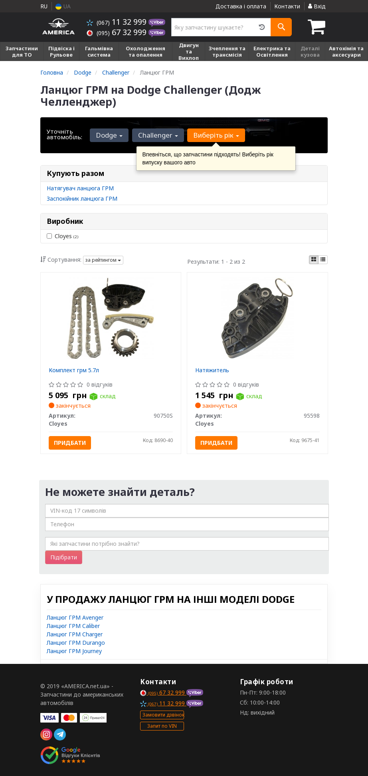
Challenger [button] (158, 135)
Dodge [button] (109, 135)
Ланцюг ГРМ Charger (75, 634)
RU (43, 6)
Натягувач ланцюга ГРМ (80, 188)
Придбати (70, 442)
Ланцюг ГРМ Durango (76, 642)
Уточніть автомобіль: (64, 134)
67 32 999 (117, 32)
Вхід (317, 6)
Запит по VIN (162, 726)
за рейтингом (103, 260)
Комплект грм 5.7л (74, 370)
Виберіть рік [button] (216, 135)
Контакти (287, 6)
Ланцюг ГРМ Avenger (75, 617)
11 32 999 (117, 21)
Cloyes (62, 236)
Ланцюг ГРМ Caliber (73, 626)
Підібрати (63, 557)
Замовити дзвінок (163, 714)
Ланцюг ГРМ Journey (74, 651)
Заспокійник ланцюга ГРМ (82, 198)
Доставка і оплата (241, 6)
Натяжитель (212, 370)
